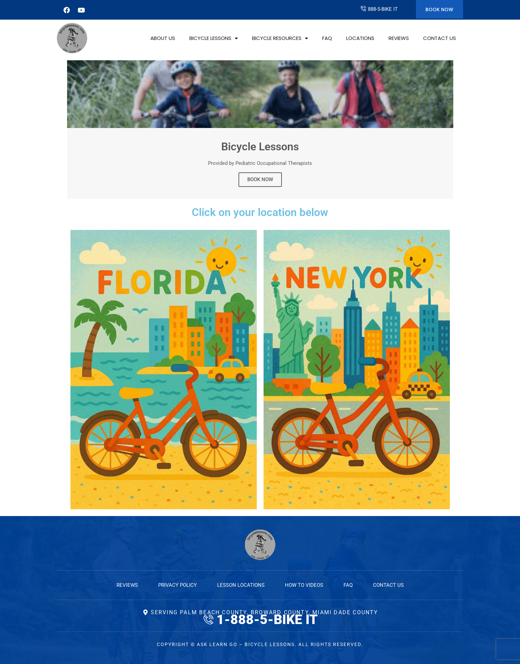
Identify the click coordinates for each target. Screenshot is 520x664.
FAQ (327, 38)
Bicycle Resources (280, 38)
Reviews (399, 38)
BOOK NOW (260, 179)
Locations (360, 38)
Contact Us (439, 38)
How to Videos (304, 585)
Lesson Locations (241, 585)
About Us (162, 38)
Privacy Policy (177, 585)
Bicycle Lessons (213, 38)
